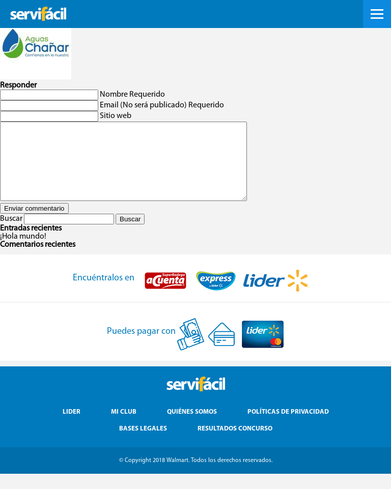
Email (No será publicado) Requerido (162, 105)
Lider (71, 427)
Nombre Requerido (132, 95)
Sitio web (115, 116)
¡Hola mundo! (23, 252)
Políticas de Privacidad (288, 427)
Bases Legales (143, 444)
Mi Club (123, 427)
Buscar (11, 234)
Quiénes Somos (192, 427)
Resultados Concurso (235, 444)
